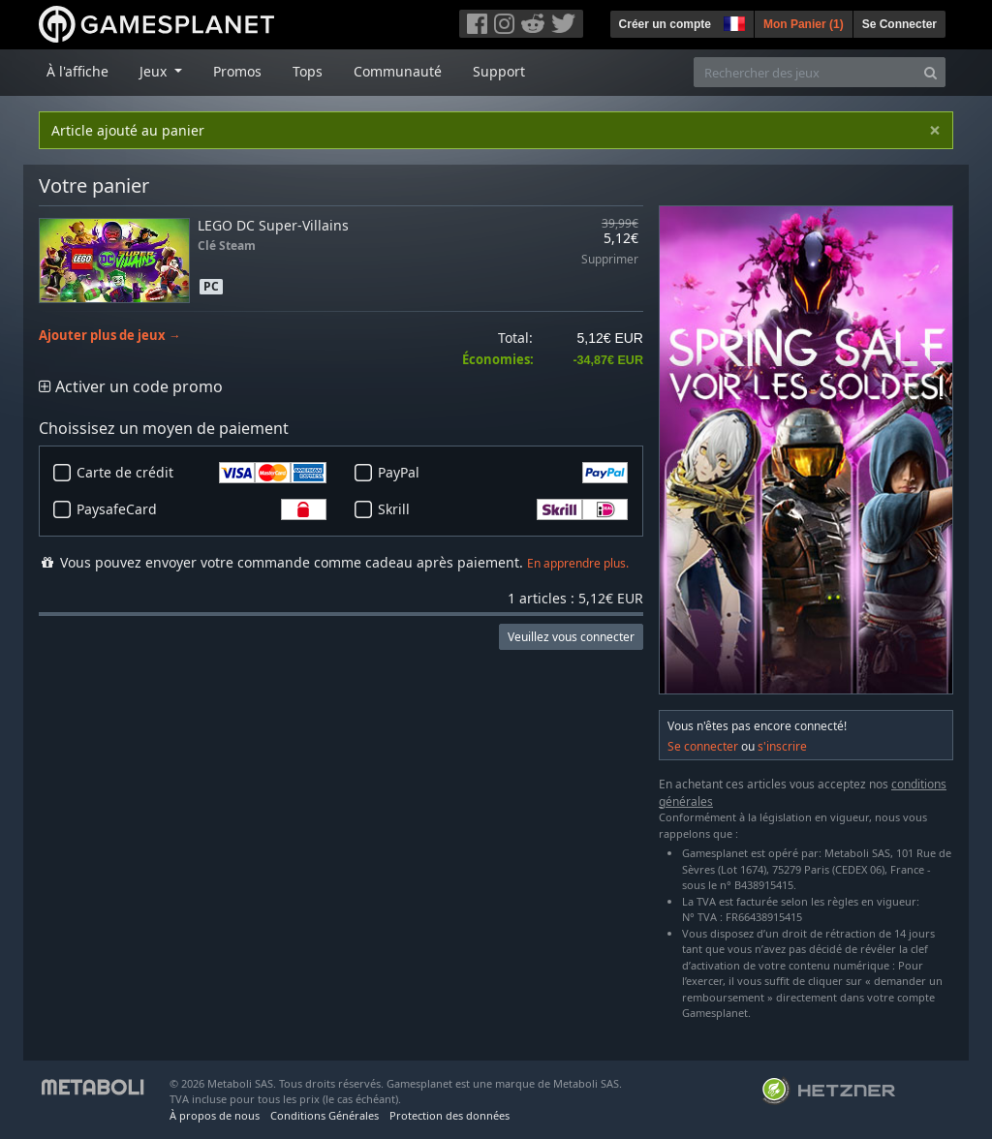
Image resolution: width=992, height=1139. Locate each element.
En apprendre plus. (578, 563)
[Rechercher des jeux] (805, 72)
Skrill (503, 509)
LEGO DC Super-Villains (273, 225)
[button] (732, 21)
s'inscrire (782, 746)
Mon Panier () (803, 24)
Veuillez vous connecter (571, 637)
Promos (237, 71)
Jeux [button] (155, 71)
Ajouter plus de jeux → (110, 335)
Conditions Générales (324, 1115)
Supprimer (609, 260)
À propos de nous (215, 1115)
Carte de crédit (201, 472)
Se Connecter (899, 24)
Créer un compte (665, 24)
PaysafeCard (201, 509)
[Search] (930, 72)
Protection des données (449, 1115)
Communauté (398, 71)
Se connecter (702, 746)
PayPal (503, 472)
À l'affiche (77, 71)
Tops (308, 71)
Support (499, 71)
